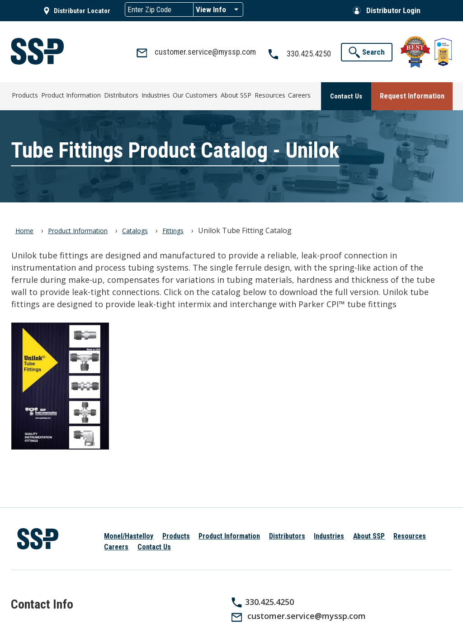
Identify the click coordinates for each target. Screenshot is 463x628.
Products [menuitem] (24, 94)
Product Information (78, 229)
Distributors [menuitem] (120, 94)
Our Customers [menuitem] (194, 94)
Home (24, 229)
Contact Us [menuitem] (154, 544)
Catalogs (135, 229)
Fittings (173, 229)
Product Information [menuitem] (70, 94)
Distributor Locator (82, 11)
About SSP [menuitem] (235, 94)
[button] (366, 52)
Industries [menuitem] (154, 94)
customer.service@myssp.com (306, 614)
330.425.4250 (269, 599)
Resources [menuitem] (268, 94)
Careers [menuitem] (298, 94)
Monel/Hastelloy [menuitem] (128, 534)
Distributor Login (393, 10)
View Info (211, 9)
